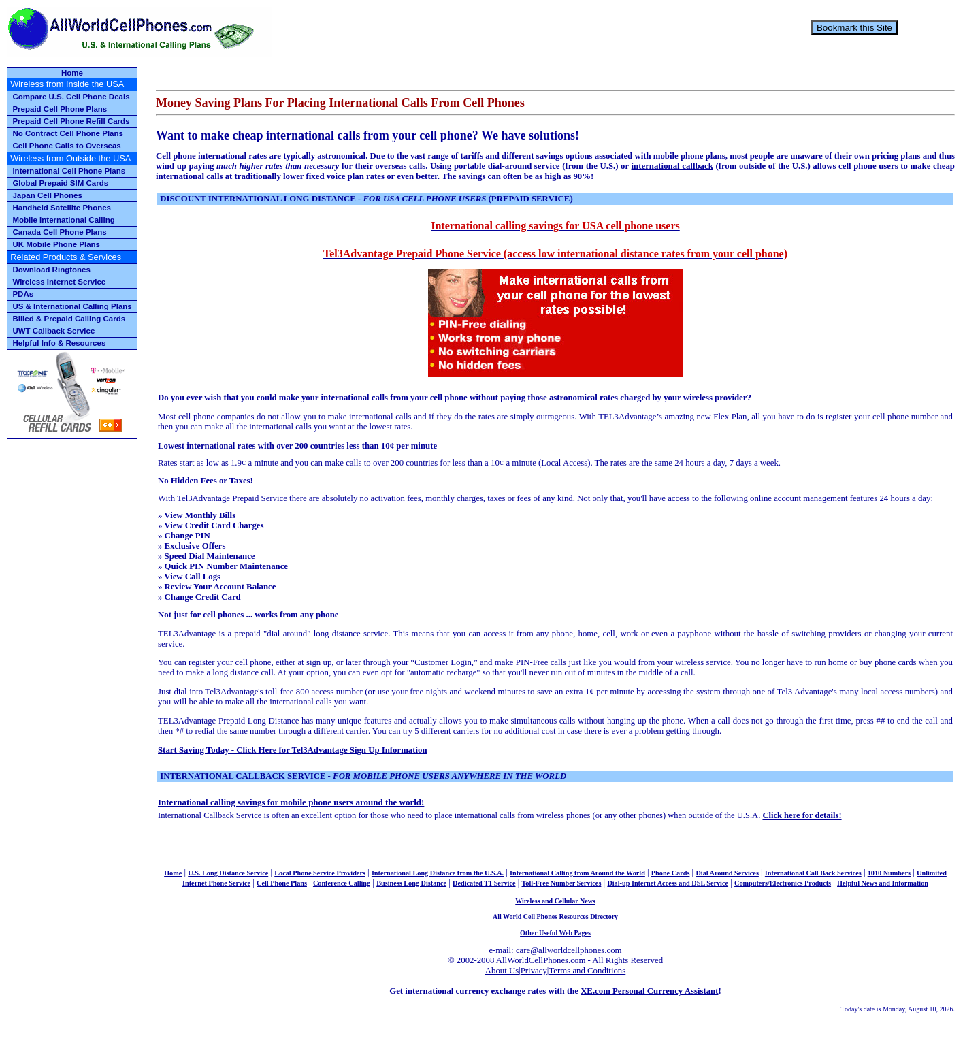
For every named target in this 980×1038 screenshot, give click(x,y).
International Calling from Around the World (577, 873)
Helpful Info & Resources (58, 343)
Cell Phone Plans (282, 883)
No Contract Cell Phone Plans (67, 133)
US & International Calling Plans (71, 306)
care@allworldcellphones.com (569, 950)
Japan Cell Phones (47, 195)
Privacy (534, 970)
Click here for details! (801, 815)
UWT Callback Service (53, 331)
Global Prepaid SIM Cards (60, 183)
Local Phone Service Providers (319, 873)
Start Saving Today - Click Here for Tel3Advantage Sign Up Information (292, 750)
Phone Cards (670, 873)
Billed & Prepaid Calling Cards (68, 318)
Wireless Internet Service (58, 282)
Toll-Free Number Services (561, 883)
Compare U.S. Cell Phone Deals (70, 97)
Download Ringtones (51, 269)
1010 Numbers (889, 873)
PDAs (22, 294)
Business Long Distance (411, 883)
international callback (672, 166)
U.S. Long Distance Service (228, 873)
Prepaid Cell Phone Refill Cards (70, 121)
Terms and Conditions (587, 970)
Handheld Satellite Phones (61, 208)
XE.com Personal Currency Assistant (649, 991)
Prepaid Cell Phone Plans (59, 109)
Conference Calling (341, 883)
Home (72, 73)
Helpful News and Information (882, 883)
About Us (502, 970)
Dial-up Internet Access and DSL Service (667, 883)
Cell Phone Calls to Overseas (66, 146)
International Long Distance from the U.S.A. (438, 873)
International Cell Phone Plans (68, 171)
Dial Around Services (727, 873)
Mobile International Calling (63, 220)
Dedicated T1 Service (484, 883)
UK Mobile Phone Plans (56, 244)
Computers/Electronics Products (782, 883)
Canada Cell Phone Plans (59, 232)
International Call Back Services (813, 873)
